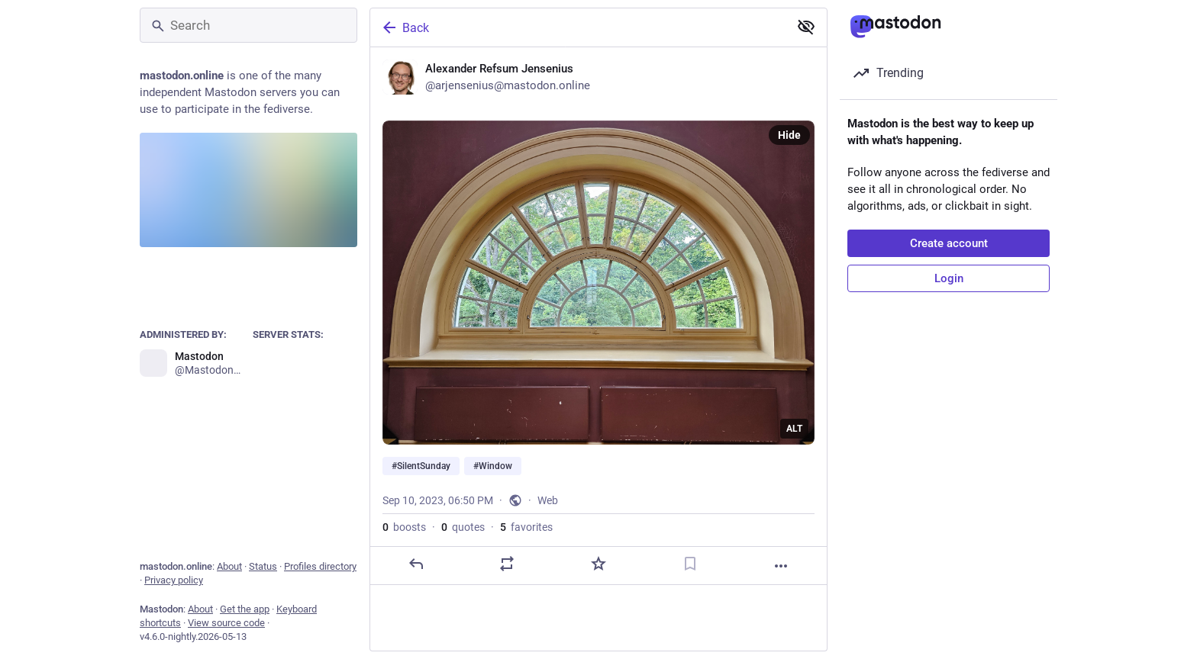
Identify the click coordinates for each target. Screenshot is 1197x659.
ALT (794, 428)
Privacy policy (173, 580)
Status (263, 566)
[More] (781, 566)
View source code (226, 622)
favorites (526, 527)
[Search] (248, 25)
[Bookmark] (690, 564)
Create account (949, 243)
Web (547, 500)
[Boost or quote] (507, 564)
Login (948, 278)
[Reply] (416, 564)
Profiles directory (320, 566)
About (229, 566)
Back (404, 27)
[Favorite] (598, 564)
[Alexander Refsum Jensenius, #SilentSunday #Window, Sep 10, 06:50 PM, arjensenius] (598, 316)
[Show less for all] (806, 26)
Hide (789, 135)
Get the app (244, 609)
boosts (404, 527)
